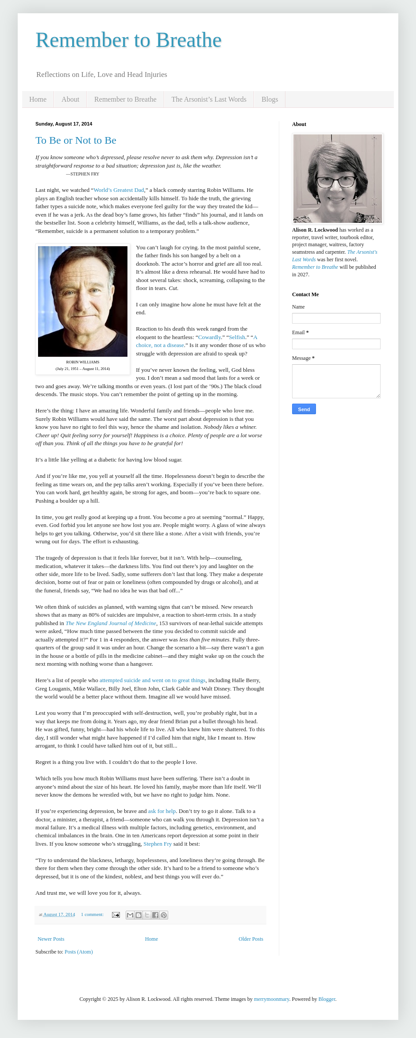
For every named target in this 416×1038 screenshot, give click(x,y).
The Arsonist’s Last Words (209, 99)
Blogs (270, 99)
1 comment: (93, 914)
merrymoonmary (271, 999)
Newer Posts (51, 939)
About (70, 99)
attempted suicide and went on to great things (152, 680)
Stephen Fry (157, 843)
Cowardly (209, 337)
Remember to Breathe (128, 39)
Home (37, 99)
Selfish (237, 337)
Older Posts (251, 939)
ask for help (162, 811)
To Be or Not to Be (75, 140)
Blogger (327, 999)
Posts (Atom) (79, 952)
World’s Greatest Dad (118, 190)
